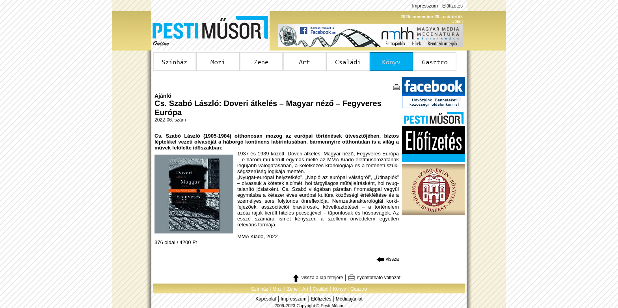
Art (305, 289)
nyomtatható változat (374, 277)
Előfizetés (452, 6)
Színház (259, 289)
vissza (387, 259)
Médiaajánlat (349, 299)
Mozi (278, 289)
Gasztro (358, 289)
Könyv (339, 289)
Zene (292, 289)
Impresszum (424, 6)
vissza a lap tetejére (317, 277)
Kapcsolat (265, 299)
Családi (320, 289)
